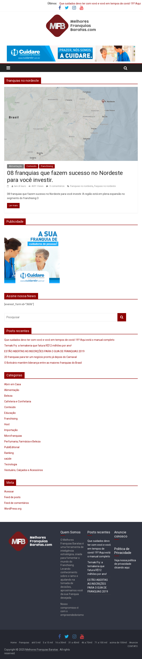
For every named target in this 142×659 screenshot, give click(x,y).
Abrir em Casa (12, 384)
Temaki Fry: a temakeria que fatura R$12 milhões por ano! (38, 345)
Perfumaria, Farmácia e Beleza (22, 441)
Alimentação (15, 166)
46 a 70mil (87, 642)
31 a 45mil (73, 642)
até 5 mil (36, 642)
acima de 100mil (118, 642)
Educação (10, 412)
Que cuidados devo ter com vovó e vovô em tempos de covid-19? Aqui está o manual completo (59, 339)
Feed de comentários (16, 502)
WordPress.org (12, 508)
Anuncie (133, 642)
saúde (7, 458)
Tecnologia (10, 464)
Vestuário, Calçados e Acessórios (23, 470)
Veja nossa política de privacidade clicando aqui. (125, 564)
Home (14, 642)
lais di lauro (20, 186)
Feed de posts (12, 497)
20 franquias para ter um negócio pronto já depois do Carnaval (40, 357)
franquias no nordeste (81, 186)
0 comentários (55, 186)
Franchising (47, 166)
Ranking (9, 452)
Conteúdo (31, 166)
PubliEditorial (11, 447)
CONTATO (133, 646)
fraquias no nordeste (105, 186)
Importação (11, 430)
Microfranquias (13, 435)
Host (7, 424)
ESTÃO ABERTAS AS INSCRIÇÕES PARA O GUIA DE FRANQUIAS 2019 (44, 351)
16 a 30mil (60, 642)
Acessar (9, 491)
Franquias (24, 642)
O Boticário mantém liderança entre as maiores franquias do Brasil (43, 362)
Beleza (8, 395)
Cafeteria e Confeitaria (17, 401)
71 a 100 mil (101, 642)
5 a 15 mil (48, 642)
